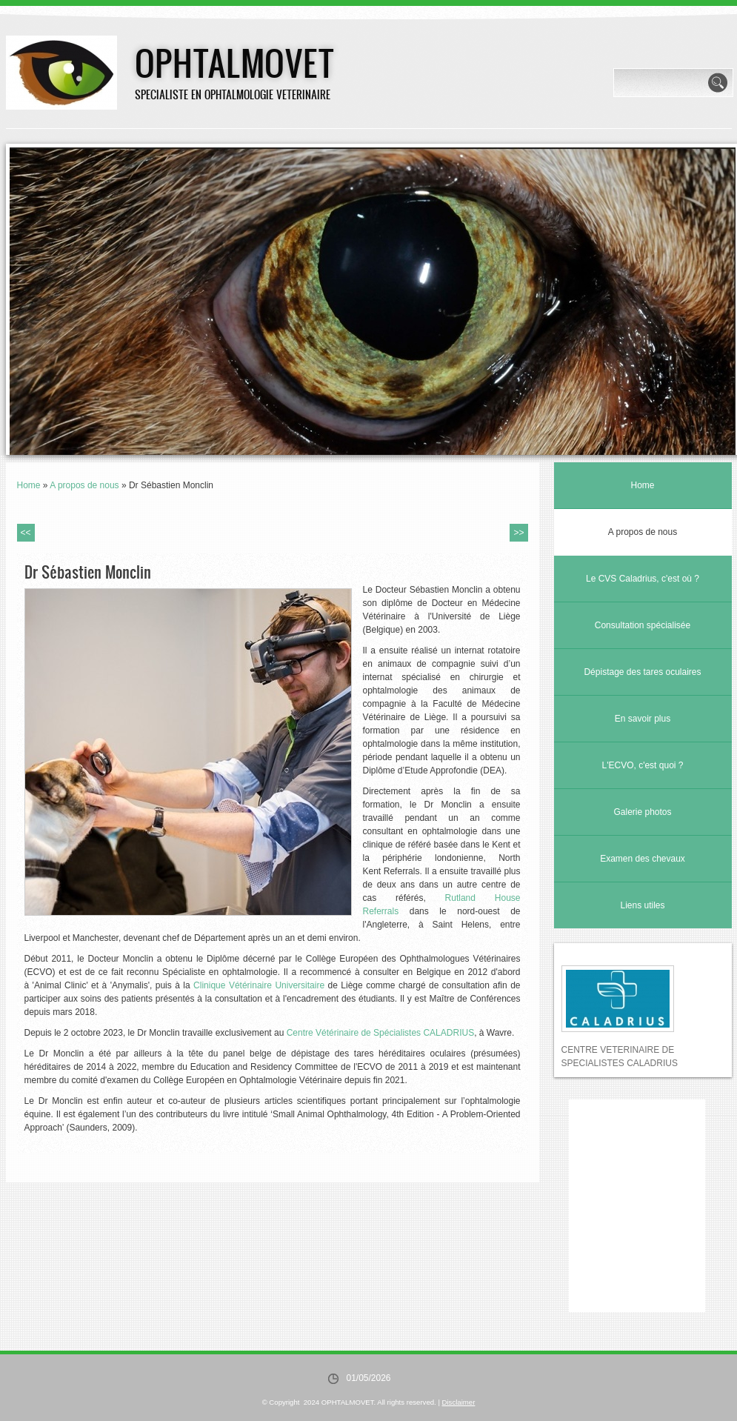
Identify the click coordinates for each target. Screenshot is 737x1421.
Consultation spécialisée (642, 625)
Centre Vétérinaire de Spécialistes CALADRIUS (380, 1033)
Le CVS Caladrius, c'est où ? (642, 578)
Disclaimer (459, 1402)
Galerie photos (642, 812)
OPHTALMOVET (235, 62)
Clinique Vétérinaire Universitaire (258, 985)
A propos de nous (84, 485)
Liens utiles (642, 905)
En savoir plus (642, 718)
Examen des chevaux (642, 858)
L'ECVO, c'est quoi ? (643, 765)
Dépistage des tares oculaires (642, 672)
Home (29, 485)
